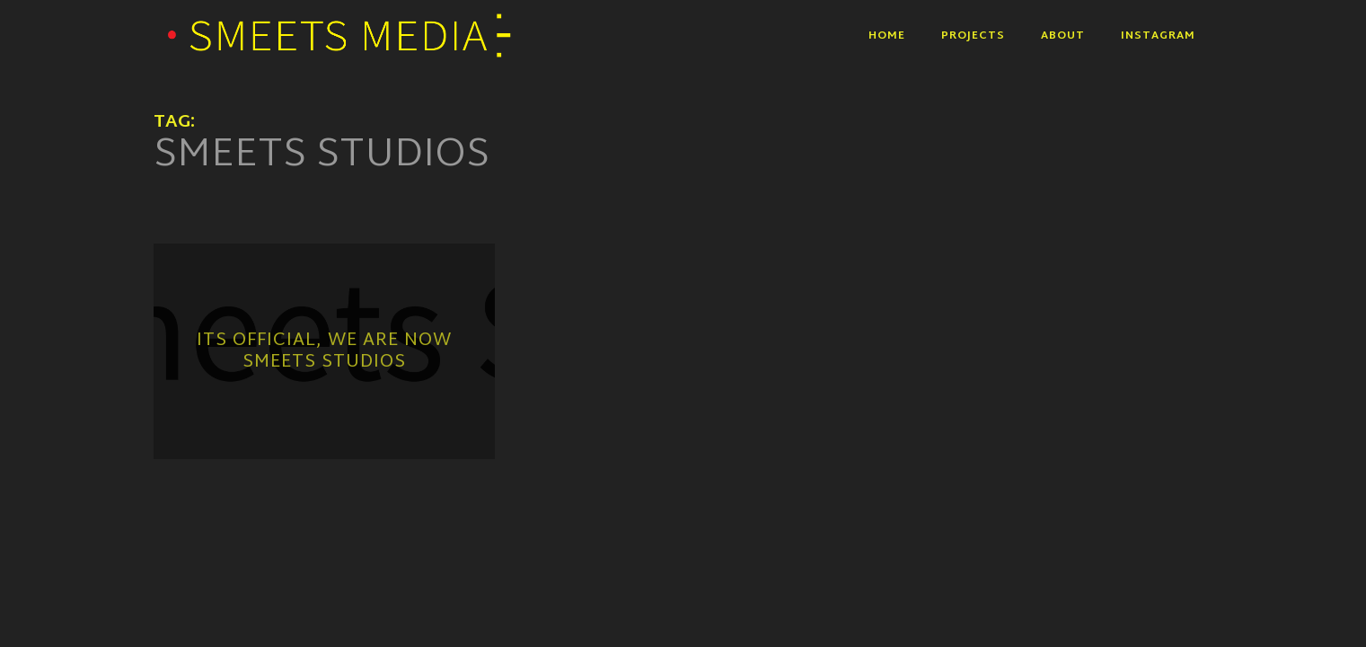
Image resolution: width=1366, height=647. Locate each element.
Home (886, 36)
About (1063, 36)
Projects (973, 36)
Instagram (1158, 36)
